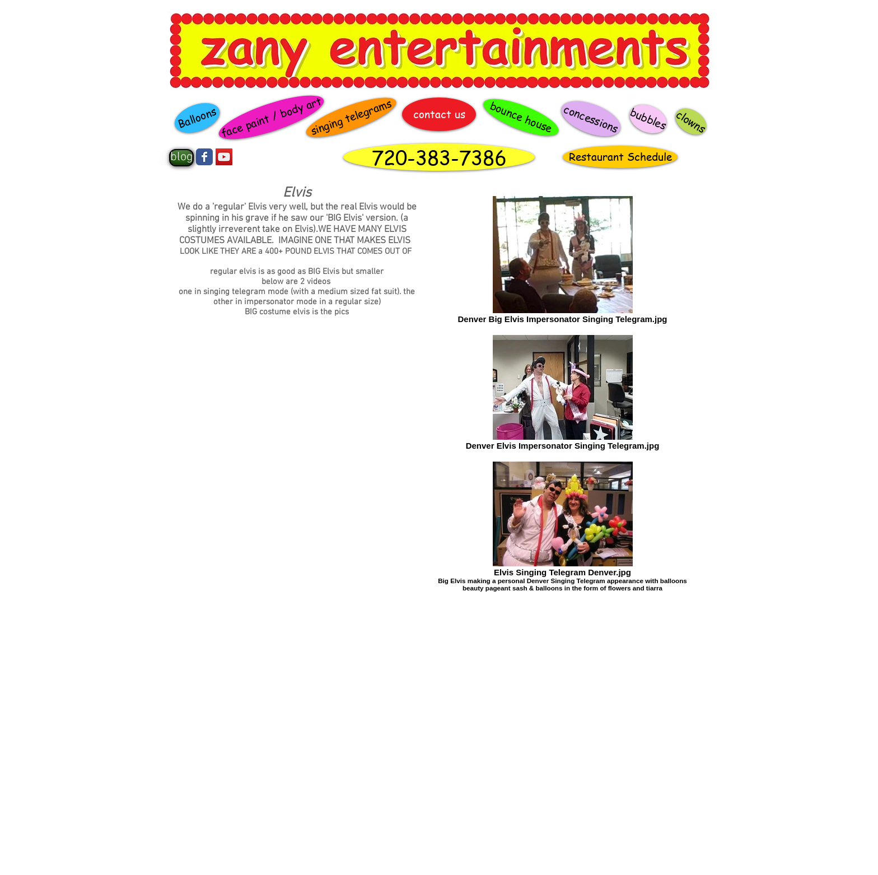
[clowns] (691, 121)
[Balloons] (196, 117)
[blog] (181, 157)
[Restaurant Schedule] (620, 157)
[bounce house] (521, 117)
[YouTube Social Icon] (224, 156)
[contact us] (439, 114)
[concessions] (591, 118)
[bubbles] (648, 118)
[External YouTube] (297, 625)
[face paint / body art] (271, 117)
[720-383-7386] (439, 157)
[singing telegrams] (351, 117)
